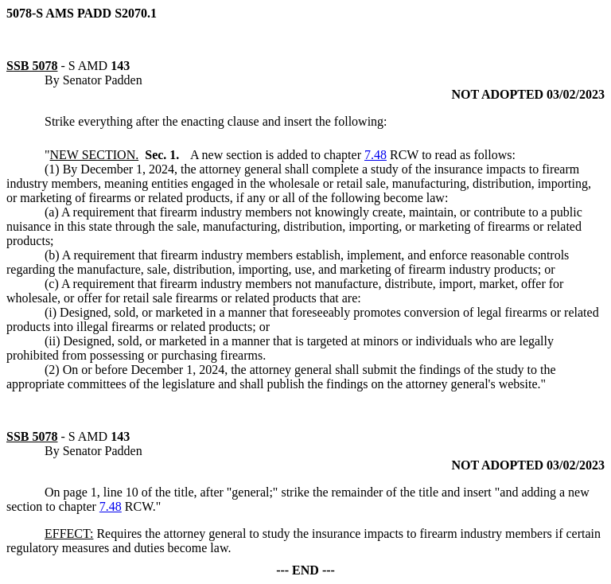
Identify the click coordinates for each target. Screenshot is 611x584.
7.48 (375, 155)
